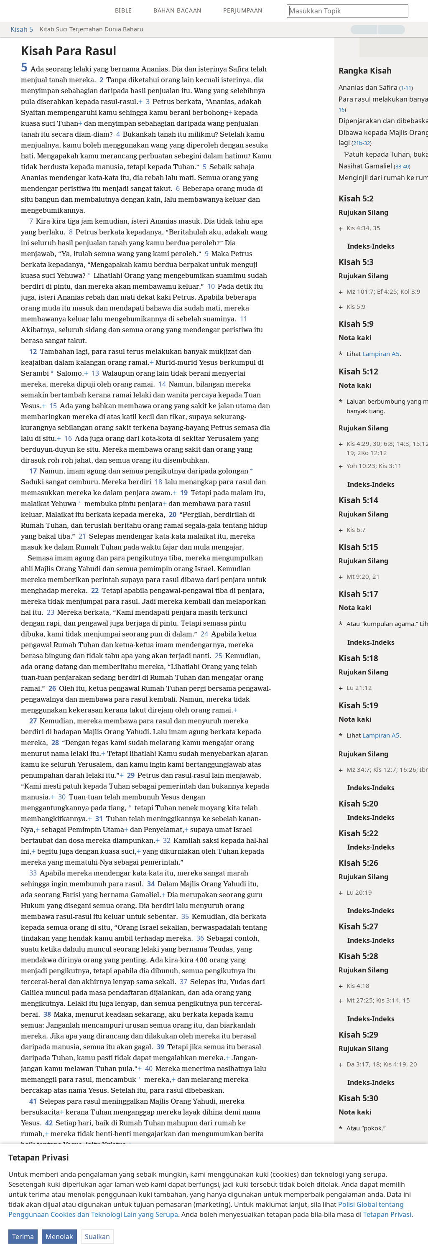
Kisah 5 (17, 29)
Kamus (393, 623)
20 (207, 514)
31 (203, 840)
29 (208, 797)
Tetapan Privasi (387, 1214)
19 (197, 492)
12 (33, 351)
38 (155, 1046)
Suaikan (97, 1236)
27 (33, 742)
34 (150, 916)
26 (224, 699)
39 (98, 1090)
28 (80, 764)
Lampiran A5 (328, 353)
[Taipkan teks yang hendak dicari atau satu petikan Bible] (343, 11)
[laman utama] (12, 11)
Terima (23, 1236)
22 (182, 601)
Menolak (59, 1236)
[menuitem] (12, 11)
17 (33, 471)
